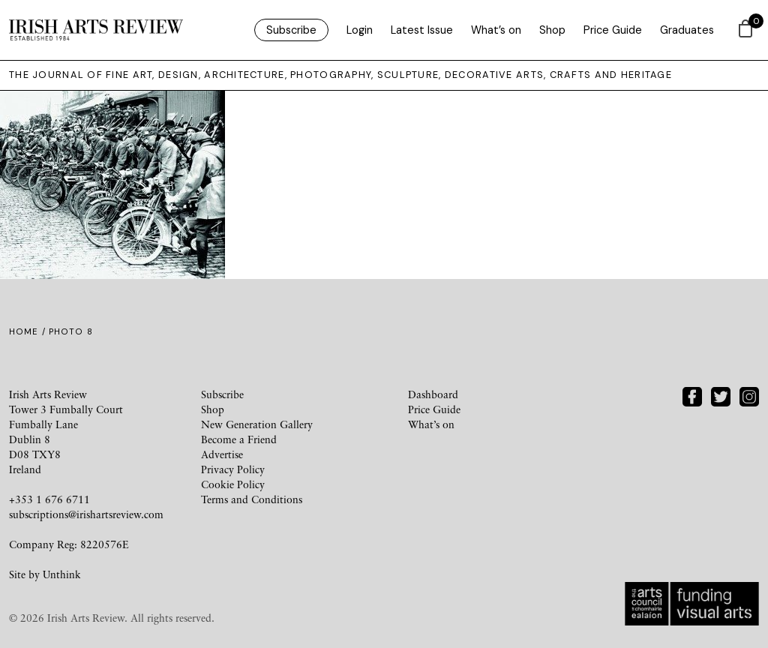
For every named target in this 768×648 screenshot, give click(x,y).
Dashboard (433, 394)
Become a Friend (239, 439)
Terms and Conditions (251, 499)
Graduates (687, 30)
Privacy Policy (233, 469)
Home (23, 331)
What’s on (496, 30)
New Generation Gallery (257, 424)
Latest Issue (422, 30)
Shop (552, 30)
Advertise (222, 454)
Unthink (62, 574)
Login (359, 30)
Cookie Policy (233, 484)
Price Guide (613, 30)
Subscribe (291, 30)
